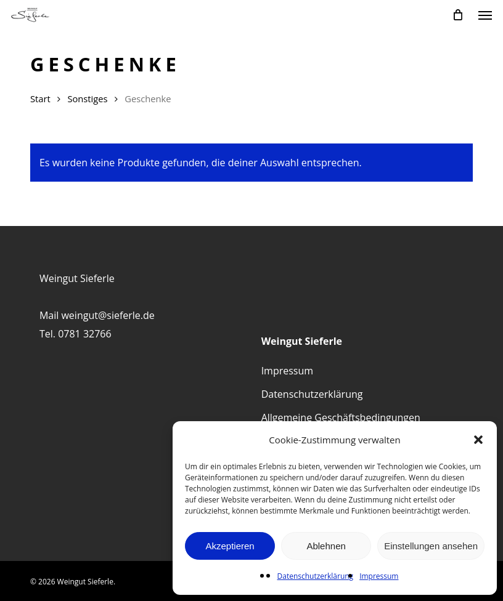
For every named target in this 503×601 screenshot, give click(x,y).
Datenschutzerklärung (315, 576)
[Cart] (458, 14)
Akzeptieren (229, 546)
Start (40, 98)
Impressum (378, 576)
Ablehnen (325, 546)
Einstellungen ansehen (431, 546)
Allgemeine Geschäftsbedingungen (340, 417)
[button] (478, 440)
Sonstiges (87, 98)
